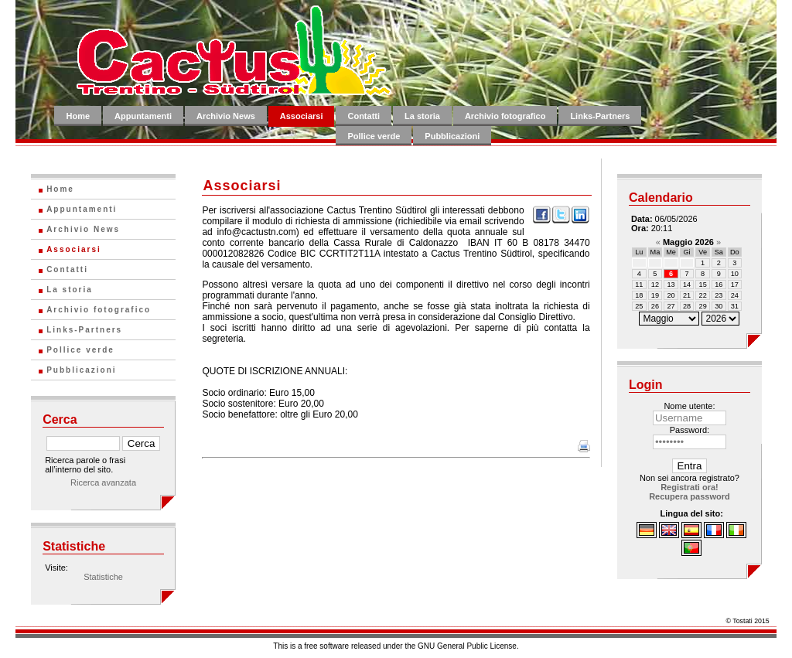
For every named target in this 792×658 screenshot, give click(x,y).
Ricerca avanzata (103, 482)
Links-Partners (600, 116)
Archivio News (225, 116)
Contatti (363, 116)
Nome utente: (689, 406)
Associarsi (301, 116)
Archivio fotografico (505, 116)
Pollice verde (373, 136)
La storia (422, 116)
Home (78, 116)
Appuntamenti (143, 116)
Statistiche (103, 576)
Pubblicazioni (452, 136)
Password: (689, 430)
